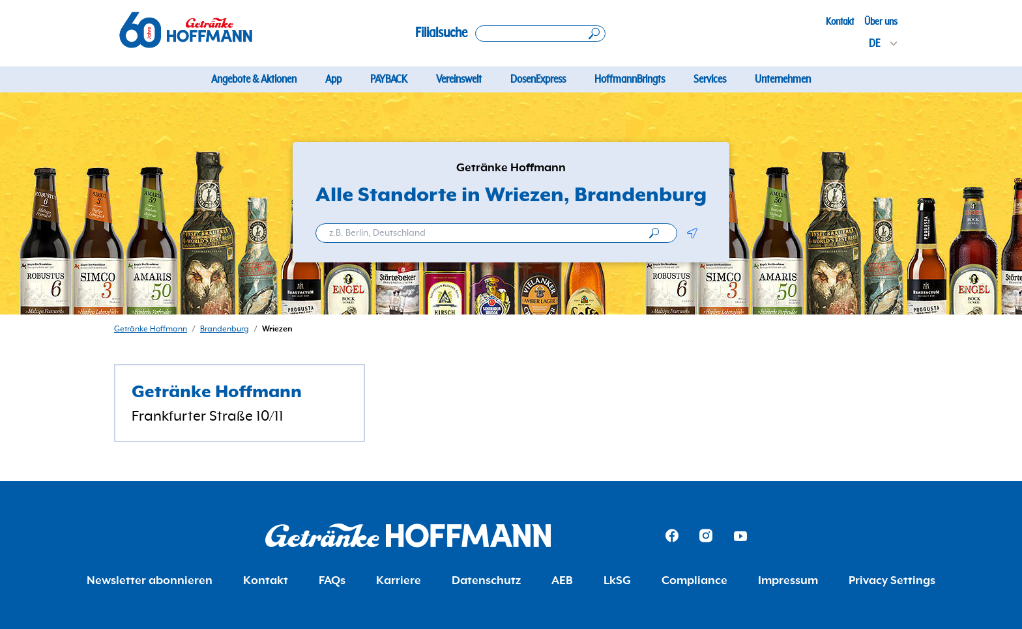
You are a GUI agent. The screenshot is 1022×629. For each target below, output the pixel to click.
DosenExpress (538, 79)
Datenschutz (486, 580)
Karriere (398, 580)
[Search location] (540, 33)
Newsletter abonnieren (149, 580)
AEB (562, 580)
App (333, 79)
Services (710, 79)
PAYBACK (388, 79)
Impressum (788, 580)
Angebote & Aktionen (254, 79)
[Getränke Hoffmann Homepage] (408, 535)
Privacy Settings (892, 580)
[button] (692, 233)
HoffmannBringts (629, 79)
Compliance (694, 580)
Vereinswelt (459, 79)
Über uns (881, 21)
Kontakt (840, 21)
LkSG (617, 580)
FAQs (332, 580)
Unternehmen (783, 79)
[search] (654, 233)
